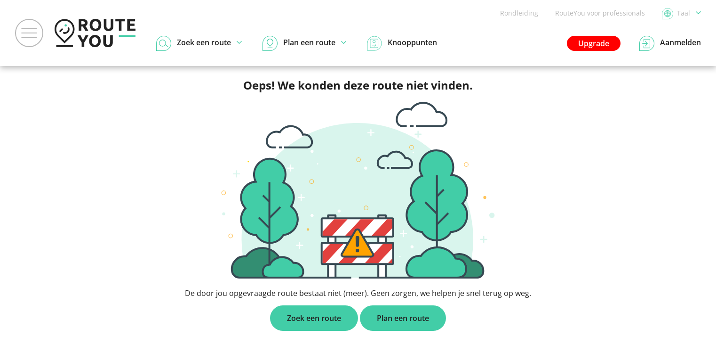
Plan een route (403, 318)
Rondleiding (519, 12)
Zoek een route (314, 318)
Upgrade (593, 43)
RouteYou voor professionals (600, 12)
